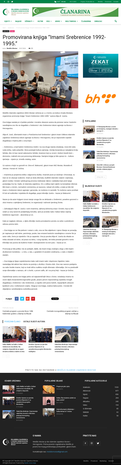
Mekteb (86, 412)
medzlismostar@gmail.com (57, 452)
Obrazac (98, 21)
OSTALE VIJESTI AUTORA (34, 321)
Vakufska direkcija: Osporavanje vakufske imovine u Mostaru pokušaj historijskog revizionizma (91, 234)
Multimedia (71, 21)
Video (85, 405)
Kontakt (116, 1)
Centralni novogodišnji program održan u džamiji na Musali (62, 312)
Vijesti (8, 21)
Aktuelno (86, 401)
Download (108, 1)
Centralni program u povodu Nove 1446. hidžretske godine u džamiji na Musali (18, 312)
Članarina (86, 21)
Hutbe (40, 21)
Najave (18, 21)
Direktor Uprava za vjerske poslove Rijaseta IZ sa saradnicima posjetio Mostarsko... (109, 208)
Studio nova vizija (30, 463)
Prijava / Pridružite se (87, 1)
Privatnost (94, 461)
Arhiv (58, 21)
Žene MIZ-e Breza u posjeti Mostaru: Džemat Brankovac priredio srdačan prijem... (106, 167)
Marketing (103, 461)
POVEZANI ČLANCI (12, 321)
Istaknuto (6, 31)
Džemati (29, 21)
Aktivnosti (86, 391)
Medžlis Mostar (12, 48)
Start (4, 28)
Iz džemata (87, 408)
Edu (49, 21)
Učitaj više (101, 177)
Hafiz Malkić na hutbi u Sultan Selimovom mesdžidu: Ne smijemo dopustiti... (26, 389)
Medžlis (100, 1)
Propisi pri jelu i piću (63, 386)
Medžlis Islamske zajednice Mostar (76, 370)
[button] (115, 21)
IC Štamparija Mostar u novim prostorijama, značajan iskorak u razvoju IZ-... (107, 129)
